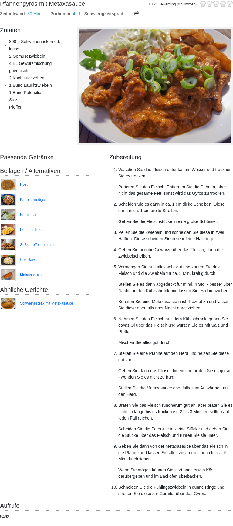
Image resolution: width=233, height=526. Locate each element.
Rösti (24, 184)
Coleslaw (27, 260)
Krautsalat (28, 215)
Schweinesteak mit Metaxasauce (46, 303)
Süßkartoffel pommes (37, 245)
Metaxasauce (31, 275)
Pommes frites (31, 230)
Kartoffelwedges (33, 199)
